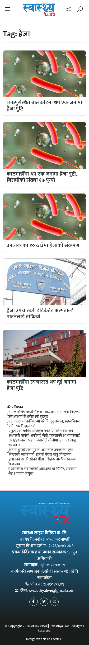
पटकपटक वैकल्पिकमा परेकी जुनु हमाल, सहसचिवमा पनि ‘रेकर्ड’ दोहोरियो (44, 424)
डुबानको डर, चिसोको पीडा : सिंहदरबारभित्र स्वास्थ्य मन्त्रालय (42, 462)
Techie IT (57, 639)
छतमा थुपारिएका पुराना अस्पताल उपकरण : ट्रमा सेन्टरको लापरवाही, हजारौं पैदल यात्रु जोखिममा (41, 452)
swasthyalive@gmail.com (52, 590)
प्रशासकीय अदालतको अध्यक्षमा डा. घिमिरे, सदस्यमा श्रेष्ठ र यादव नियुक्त (42, 471)
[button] (7, 9)
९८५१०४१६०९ (53, 584)
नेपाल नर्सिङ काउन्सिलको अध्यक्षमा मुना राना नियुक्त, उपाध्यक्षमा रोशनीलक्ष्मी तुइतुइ (44, 414)
